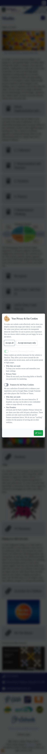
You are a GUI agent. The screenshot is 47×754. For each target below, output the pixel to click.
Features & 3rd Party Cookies (22, 385)
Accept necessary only (27, 343)
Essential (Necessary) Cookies (22, 351)
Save (38, 433)
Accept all (9, 343)
